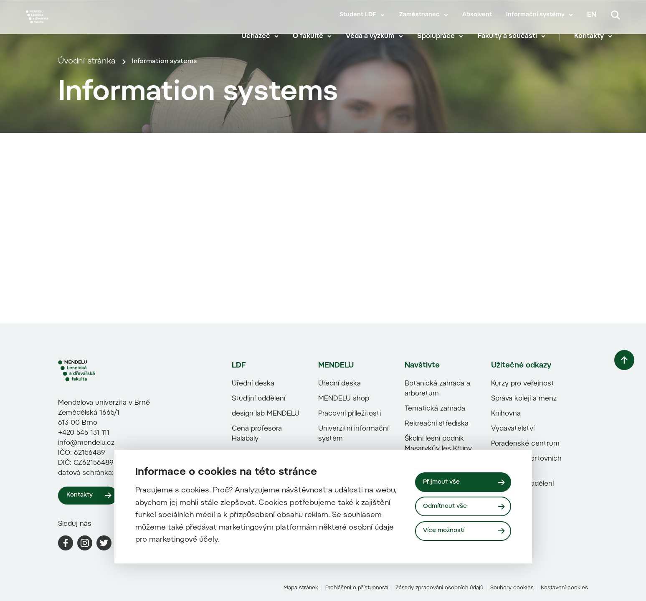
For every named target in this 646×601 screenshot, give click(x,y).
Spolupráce (444, 37)
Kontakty (597, 37)
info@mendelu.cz (86, 523)
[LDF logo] (93, 451)
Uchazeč (263, 37)
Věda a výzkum (378, 37)
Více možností (447, 532)
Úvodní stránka (87, 185)
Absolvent (477, 15)
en (591, 15)
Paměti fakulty (240, 564)
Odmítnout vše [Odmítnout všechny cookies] (448, 506)
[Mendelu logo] (75, 26)
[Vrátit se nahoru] (608, 453)
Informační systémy (535, 15)
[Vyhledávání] (615, 15)
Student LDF (357, 15)
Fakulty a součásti (515, 37)
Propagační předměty (252, 579)
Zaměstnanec (419, 15)
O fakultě (315, 37)
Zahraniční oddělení (507, 564)
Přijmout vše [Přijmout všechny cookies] (444, 480)
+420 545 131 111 (83, 513)
